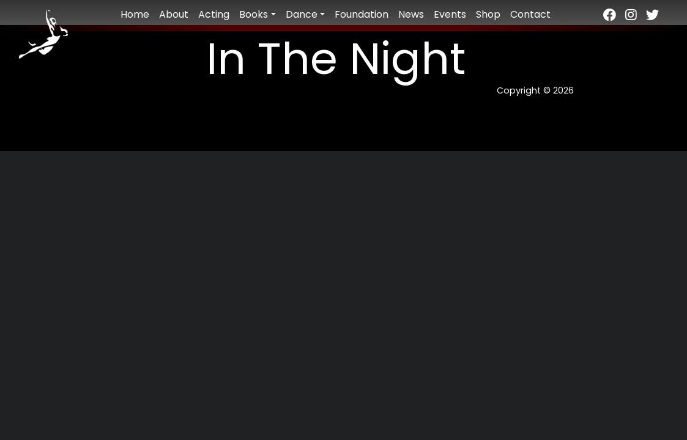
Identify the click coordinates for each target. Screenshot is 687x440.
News (411, 14)
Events (450, 14)
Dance (302, 14)
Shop (488, 14)
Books (253, 14)
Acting (213, 14)
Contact (530, 14)
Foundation (361, 14)
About (173, 14)
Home (135, 14)
